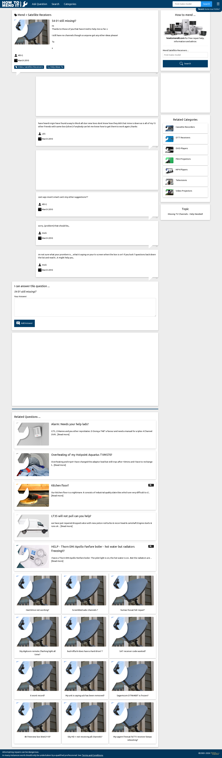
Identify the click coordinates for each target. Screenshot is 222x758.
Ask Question (39, 4)
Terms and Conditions (92, 755)
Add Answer (24, 323)
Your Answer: (20, 296)
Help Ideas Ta (55, 67)
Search (55, 4)
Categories (70, 4)
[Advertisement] (97, 96)
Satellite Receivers (39, 14)
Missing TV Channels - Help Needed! (185, 214)
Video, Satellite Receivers (29, 67)
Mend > (21, 15)
